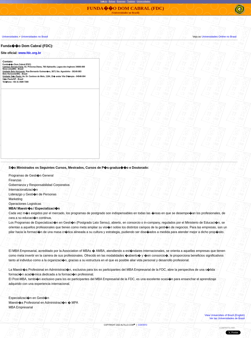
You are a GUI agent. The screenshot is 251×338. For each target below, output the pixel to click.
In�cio (104, 1)
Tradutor (131, 1)
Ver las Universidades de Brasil (227, 318)
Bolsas (112, 1)
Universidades (143, 1)
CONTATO (142, 325)
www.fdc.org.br (29, 53)
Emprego (121, 1)
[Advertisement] (72, 24)
